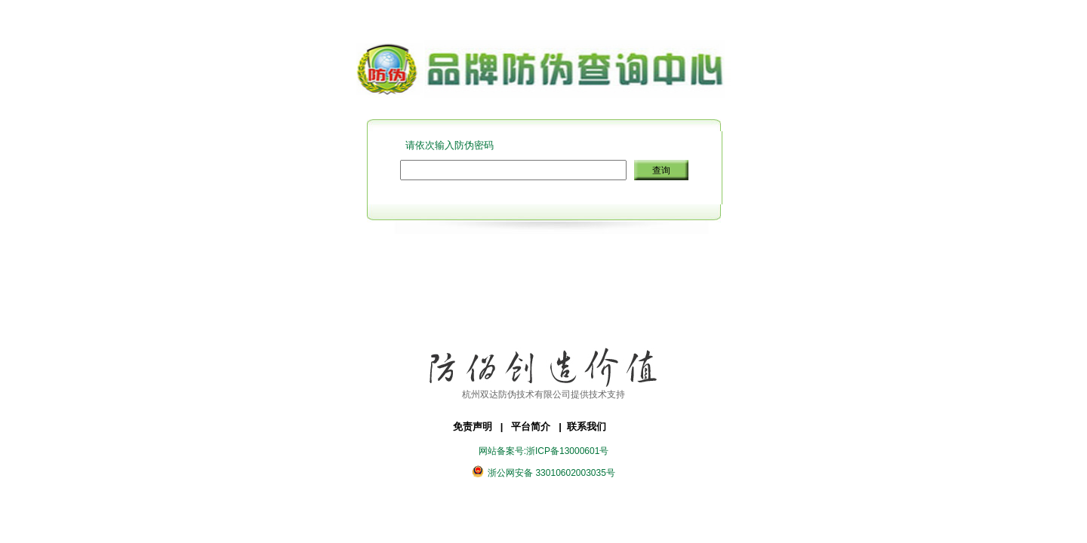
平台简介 (539, 426)
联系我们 (590, 426)
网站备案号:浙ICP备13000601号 (544, 451)
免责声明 (482, 426)
